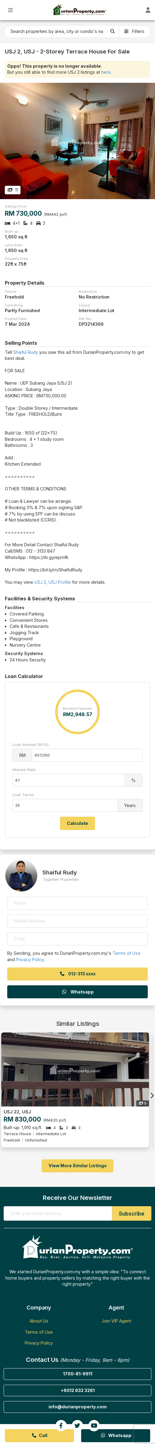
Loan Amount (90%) (30, 744)
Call (39, 1435)
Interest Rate (24, 769)
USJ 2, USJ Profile (52, 582)
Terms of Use (126, 953)
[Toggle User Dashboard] (147, 10)
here (106, 72)
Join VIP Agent (116, 1320)
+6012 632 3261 (78, 1390)
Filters (134, 31)
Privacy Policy (30, 959)
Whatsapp (77, 991)
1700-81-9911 (77, 1373)
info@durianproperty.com (78, 1406)
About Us (39, 1320)
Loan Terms (23, 795)
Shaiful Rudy (25, 352)
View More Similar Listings (78, 1165)
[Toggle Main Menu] (11, 10)
